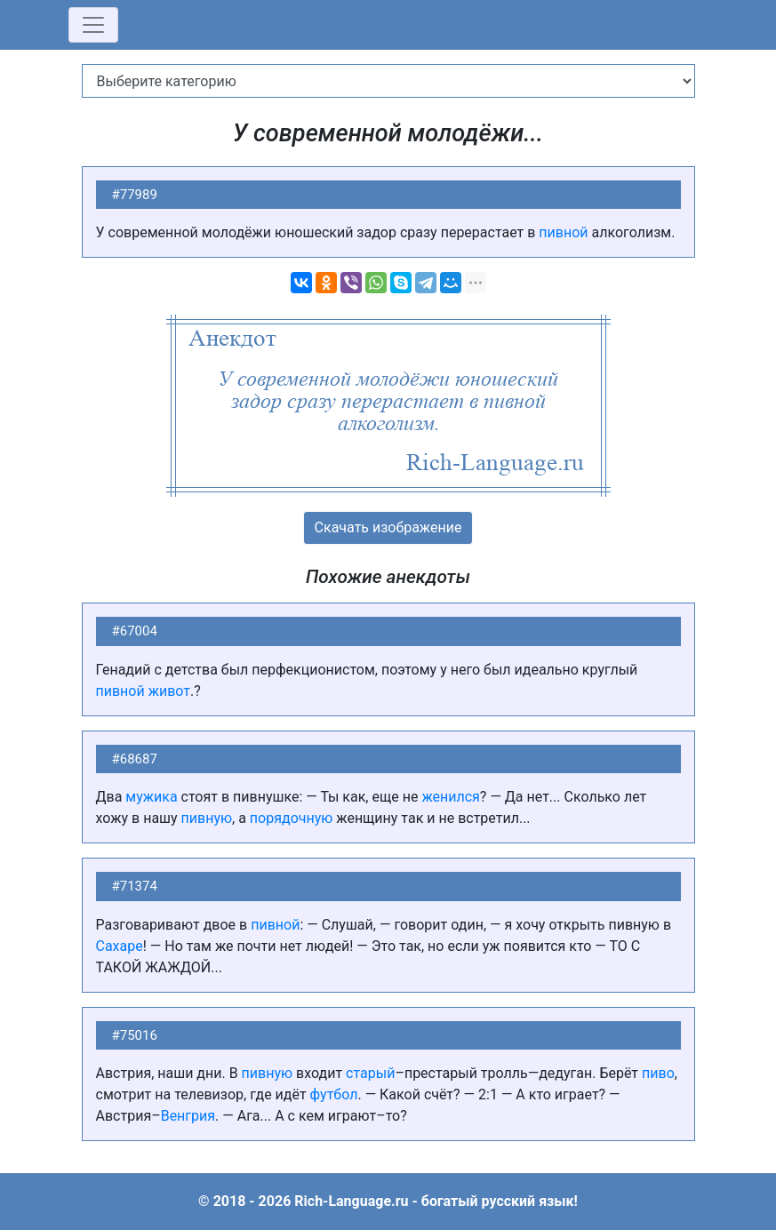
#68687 (134, 759)
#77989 (134, 195)
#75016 (134, 1035)
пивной (563, 232)
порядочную (291, 818)
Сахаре (119, 946)
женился (450, 796)
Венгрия (188, 1115)
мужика (151, 796)
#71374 (134, 886)
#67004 (134, 631)
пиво (658, 1073)
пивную (206, 818)
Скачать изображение (388, 527)
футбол (334, 1094)
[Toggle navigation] (93, 25)
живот (169, 691)
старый (370, 1073)
